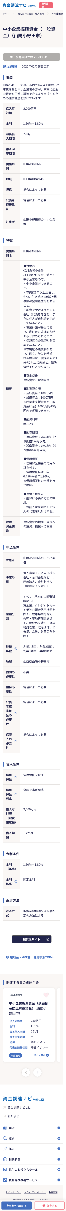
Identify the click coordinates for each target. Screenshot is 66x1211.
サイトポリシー (13, 1192)
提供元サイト (31, 939)
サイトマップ (44, 1199)
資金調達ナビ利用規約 (24, 1199)
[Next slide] (37, 1072)
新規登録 (45, 5)
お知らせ (13, 1116)
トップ (6, 13)
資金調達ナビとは (19, 1107)
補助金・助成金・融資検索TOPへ (32, 957)
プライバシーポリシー (35, 1192)
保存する (52, 1205)
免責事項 (53, 1192)
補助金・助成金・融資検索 (31, 13)
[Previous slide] (25, 1072)
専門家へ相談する (16, 1205)
